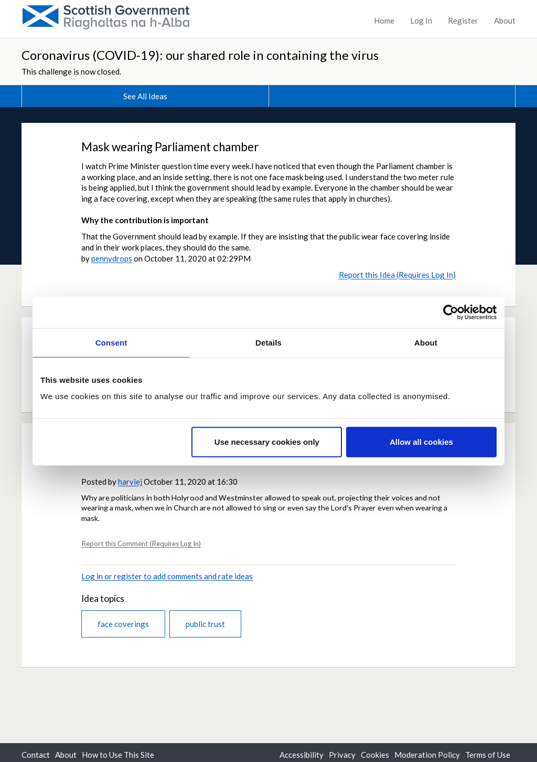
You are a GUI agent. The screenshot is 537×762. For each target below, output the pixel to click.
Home (384, 20)
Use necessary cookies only (266, 441)
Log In (421, 20)
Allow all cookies (421, 441)
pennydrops (111, 258)
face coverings (123, 624)
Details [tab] (268, 342)
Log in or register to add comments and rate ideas (167, 576)
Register (463, 20)
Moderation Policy (427, 754)
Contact (36, 754)
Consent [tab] (111, 342)
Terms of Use (487, 754)
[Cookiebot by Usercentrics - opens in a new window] (451, 312)
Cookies (375, 754)
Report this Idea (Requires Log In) (397, 274)
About (504, 20)
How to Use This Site (118, 754)
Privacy (342, 754)
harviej (130, 481)
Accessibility (302, 754)
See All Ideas (145, 96)
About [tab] (425, 342)
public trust (205, 624)
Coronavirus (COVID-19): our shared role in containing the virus (200, 54)
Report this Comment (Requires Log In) (141, 543)
